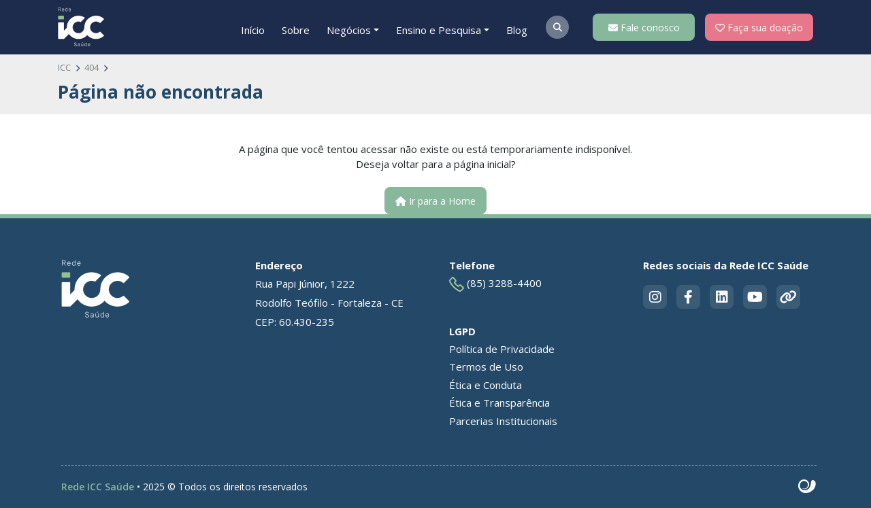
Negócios (349, 30)
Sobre (296, 30)
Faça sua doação (759, 27)
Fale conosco (644, 27)
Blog (516, 30)
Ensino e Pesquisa (438, 30)
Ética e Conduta (485, 385)
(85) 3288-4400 (495, 284)
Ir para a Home (435, 200)
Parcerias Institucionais (503, 421)
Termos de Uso (486, 366)
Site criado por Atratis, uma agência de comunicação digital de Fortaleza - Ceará (807, 486)
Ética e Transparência (499, 402)
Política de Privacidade (502, 349)
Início (253, 30)
